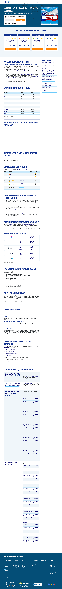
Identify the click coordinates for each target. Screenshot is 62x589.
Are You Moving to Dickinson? (47, 85)
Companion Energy (7, 100)
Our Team (51, 564)
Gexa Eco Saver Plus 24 (27, 468)
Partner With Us (52, 561)
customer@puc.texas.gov (14, 363)
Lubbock (23, 566)
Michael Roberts (10, 13)
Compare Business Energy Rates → (11, 23)
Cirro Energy (6, 109)
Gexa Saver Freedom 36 (27, 501)
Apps (5, 569)
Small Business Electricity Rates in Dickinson (29, 224)
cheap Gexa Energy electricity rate (12, 374)
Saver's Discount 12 (26, 434)
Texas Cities (46, 2)
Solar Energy (6, 564)
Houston (23, 560)
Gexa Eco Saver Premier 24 (27, 517)
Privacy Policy (52, 568)
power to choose (11, 224)
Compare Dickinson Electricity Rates (48, 68)
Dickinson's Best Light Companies (48, 76)
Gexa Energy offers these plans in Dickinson (11, 463)
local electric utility (7, 347)
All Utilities (33, 567)
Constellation (21, 183)
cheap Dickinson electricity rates (21, 159)
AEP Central (6, 353)
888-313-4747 (11, 351)
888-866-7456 (9, 355)
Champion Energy (16, 566)
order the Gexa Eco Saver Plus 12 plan (32, 376)
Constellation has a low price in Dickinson (12, 385)
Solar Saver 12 (25, 427)
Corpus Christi (24, 564)
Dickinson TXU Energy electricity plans (12, 393)
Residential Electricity (7, 560)
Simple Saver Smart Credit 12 (24, 41)
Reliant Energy (15, 560)
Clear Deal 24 (25, 398)
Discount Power (7, 107)
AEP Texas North (34, 561)
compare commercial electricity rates (32, 229)
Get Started (20, 20)
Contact (51, 560)
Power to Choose (44, 560)
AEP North (10, 353)
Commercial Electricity (8, 561)
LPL (32, 566)
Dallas (23, 561)
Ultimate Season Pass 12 (27, 421)
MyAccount (55, 2)
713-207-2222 (13, 349)
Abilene (23, 565)
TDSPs (16, 209)
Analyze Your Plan (7, 567)
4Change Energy (7, 98)
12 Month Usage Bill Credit (38, 41)
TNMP (5, 355)
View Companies (36, 2)
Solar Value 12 (25, 401)
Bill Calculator (6, 570)
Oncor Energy (6, 351)
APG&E (5, 94)
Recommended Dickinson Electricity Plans (49, 62)
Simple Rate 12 (25, 408)
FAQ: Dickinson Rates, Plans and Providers (49, 92)
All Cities (23, 567)
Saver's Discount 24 (26, 447)
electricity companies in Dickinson (22, 169)
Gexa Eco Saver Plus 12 (10, 41)
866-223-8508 (14, 353)
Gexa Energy (6, 105)
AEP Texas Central (35, 560)
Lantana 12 (52, 40)
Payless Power (21, 180)
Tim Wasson (20, 13)
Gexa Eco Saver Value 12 (27, 485)
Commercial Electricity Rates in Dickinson (48, 83)
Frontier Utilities (21, 187)
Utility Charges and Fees (22, 213)
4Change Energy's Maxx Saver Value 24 (26, 74)
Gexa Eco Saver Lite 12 (27, 527)
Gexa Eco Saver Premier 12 (27, 511)
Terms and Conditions (53, 571)
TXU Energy (15, 561)
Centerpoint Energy (7, 349)
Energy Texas (6, 111)
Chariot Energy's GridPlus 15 (22, 70)
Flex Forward (25, 417)
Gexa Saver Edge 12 (26, 478)
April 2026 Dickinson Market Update (48, 64)
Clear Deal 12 (25, 395)
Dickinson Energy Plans (46, 87)
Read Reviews (43, 561)
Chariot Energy (6, 96)
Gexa (14, 564)
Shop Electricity (25, 2)
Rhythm (5, 113)
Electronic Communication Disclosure (52, 566)
